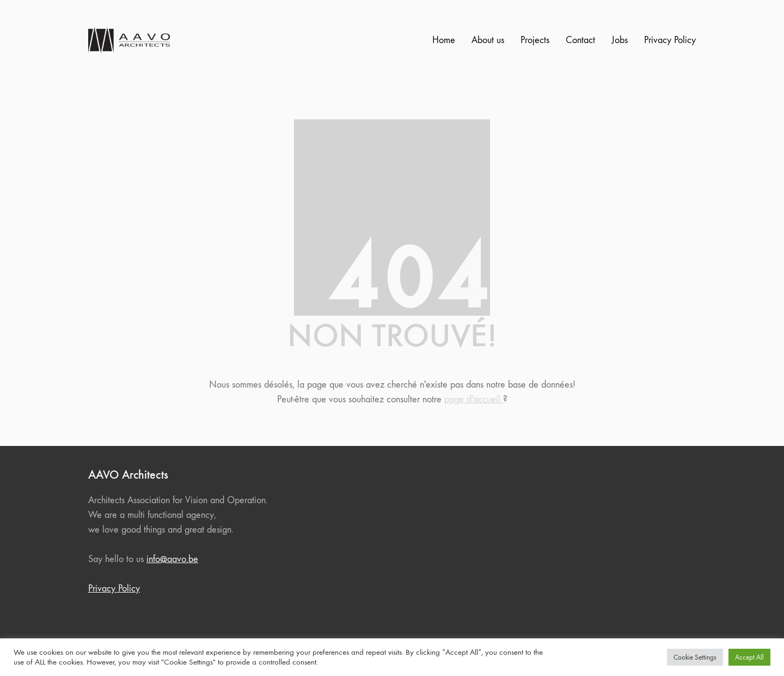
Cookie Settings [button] (694, 657)
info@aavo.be (172, 559)
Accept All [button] (749, 657)
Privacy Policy (114, 588)
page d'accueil (473, 399)
